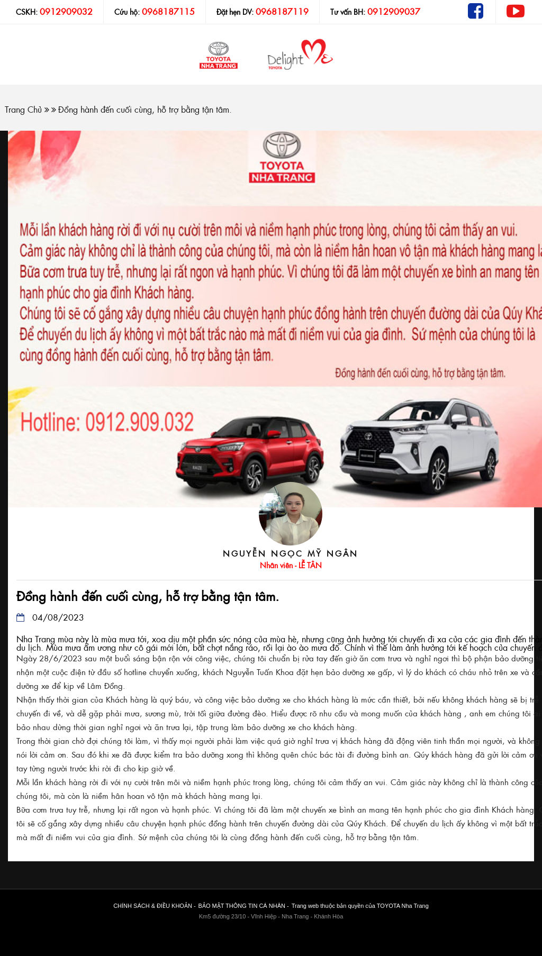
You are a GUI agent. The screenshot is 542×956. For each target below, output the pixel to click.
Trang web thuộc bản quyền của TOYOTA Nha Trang (360, 906)
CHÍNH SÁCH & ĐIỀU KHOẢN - (154, 906)
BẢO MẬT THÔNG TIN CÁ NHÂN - (243, 906)
